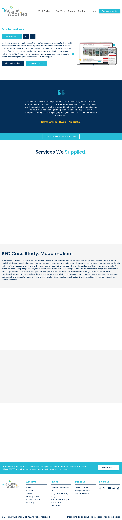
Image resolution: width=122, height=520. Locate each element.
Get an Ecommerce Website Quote (61, 136)
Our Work (60, 11)
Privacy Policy (32, 496)
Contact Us (83, 11)
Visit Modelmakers (13, 63)
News (94, 11)
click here (22, 469)
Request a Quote (109, 11)
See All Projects (11, 36)
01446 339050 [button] (82, 487)
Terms (29, 493)
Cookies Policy (33, 499)
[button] (100, 488)
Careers (71, 11)
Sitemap (30, 502)
